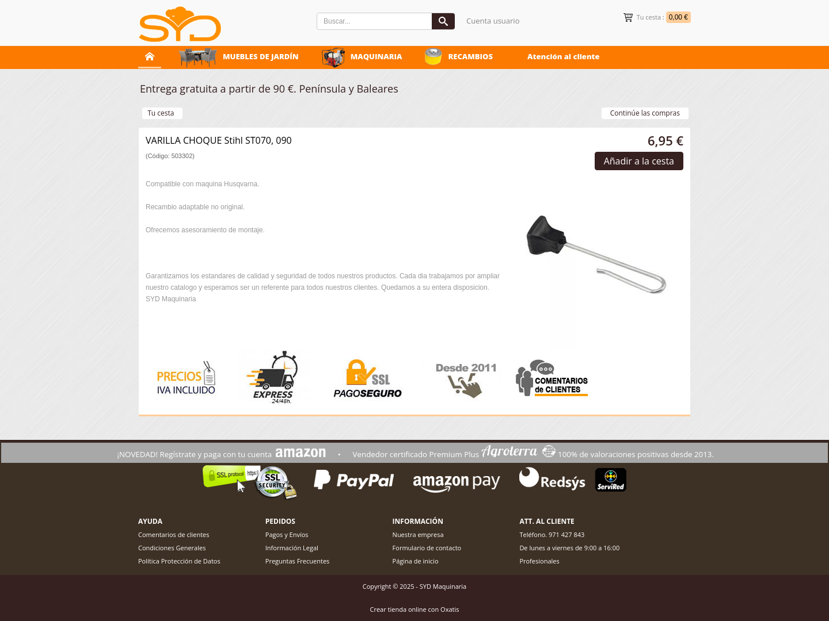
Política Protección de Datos (179, 561)
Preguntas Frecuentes (297, 561)
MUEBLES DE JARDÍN (261, 56)
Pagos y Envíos (287, 534)
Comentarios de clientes (174, 534)
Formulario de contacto (427, 547)
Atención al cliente (563, 56)
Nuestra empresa (418, 534)
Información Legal (291, 547)
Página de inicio (416, 561)
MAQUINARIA (376, 56)
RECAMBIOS (470, 56)
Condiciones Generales (172, 547)
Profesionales (539, 561)
